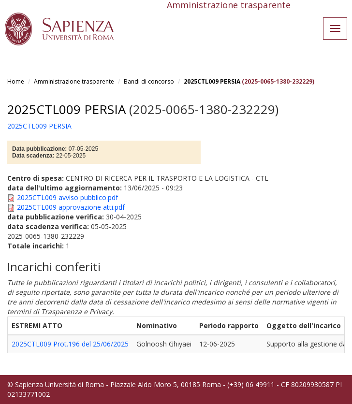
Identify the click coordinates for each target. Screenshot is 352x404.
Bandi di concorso (149, 81)
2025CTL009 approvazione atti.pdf (71, 207)
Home (15, 81)
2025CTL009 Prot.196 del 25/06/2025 (70, 343)
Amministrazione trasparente (74, 81)
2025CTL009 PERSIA (212, 81)
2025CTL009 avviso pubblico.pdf (67, 197)
